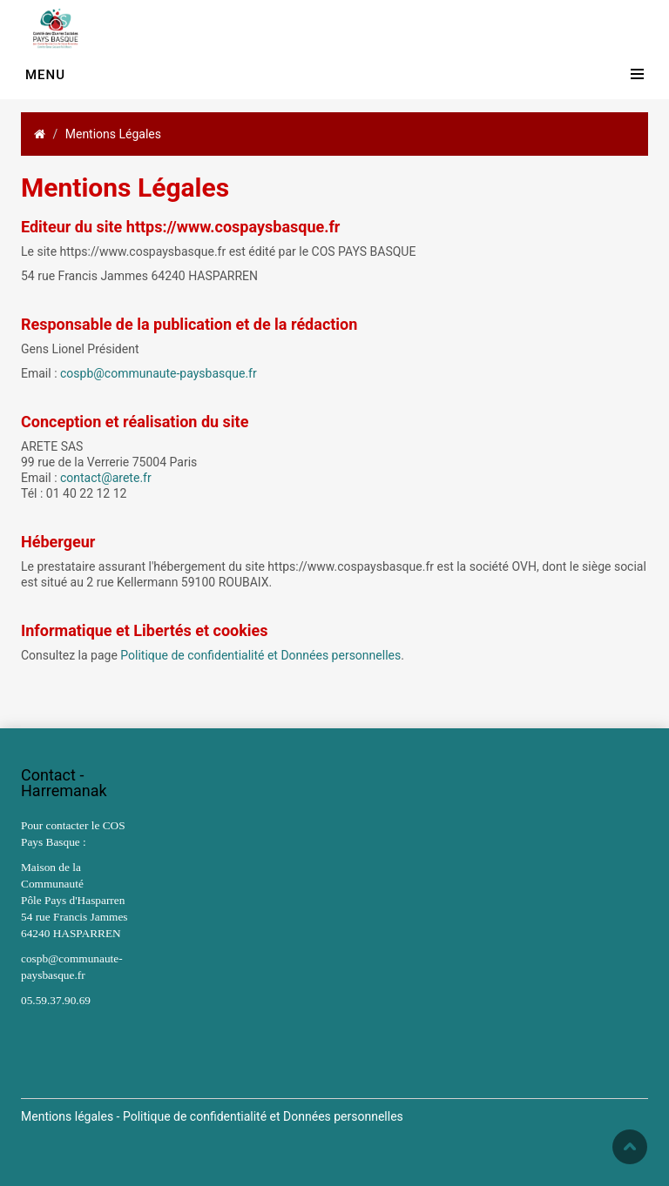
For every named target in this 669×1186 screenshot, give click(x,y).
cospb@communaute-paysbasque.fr (158, 373)
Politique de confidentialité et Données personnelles (260, 655)
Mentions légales (67, 1116)
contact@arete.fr (106, 478)
